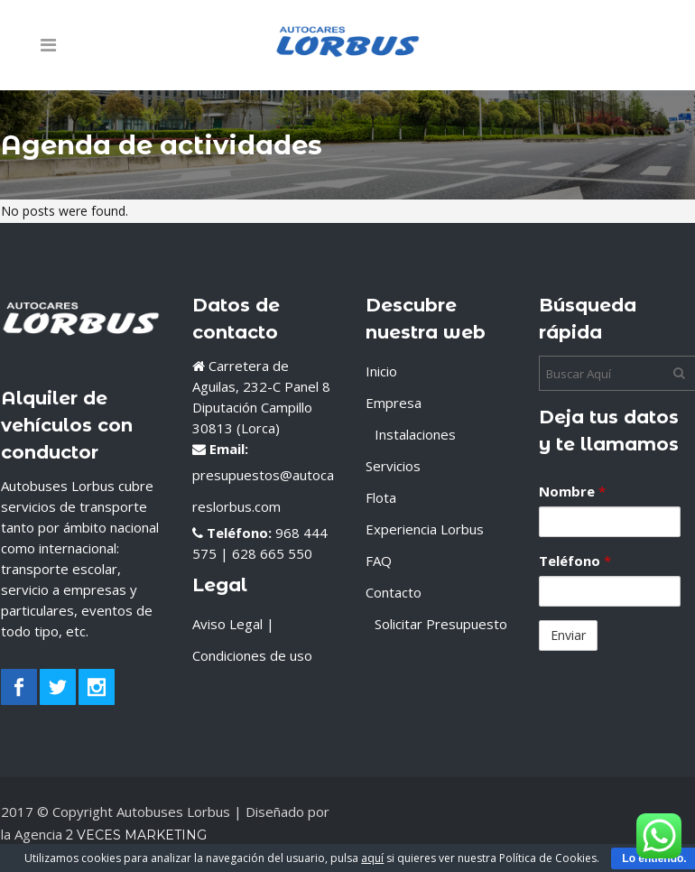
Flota (381, 497)
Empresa (394, 403)
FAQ (379, 561)
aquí (372, 858)
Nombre (572, 491)
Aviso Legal (227, 624)
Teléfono (575, 561)
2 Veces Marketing (134, 835)
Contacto (394, 592)
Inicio (381, 371)
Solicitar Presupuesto (441, 624)
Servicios (393, 466)
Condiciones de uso (252, 655)
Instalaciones (415, 434)
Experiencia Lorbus (425, 529)
